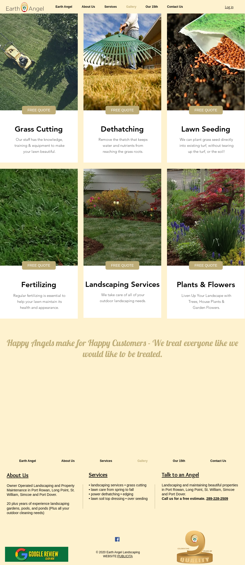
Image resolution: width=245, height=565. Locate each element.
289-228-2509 (217, 499)
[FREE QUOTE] (39, 110)
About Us (17, 475)
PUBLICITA (125, 556)
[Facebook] (117, 539)
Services (98, 474)
